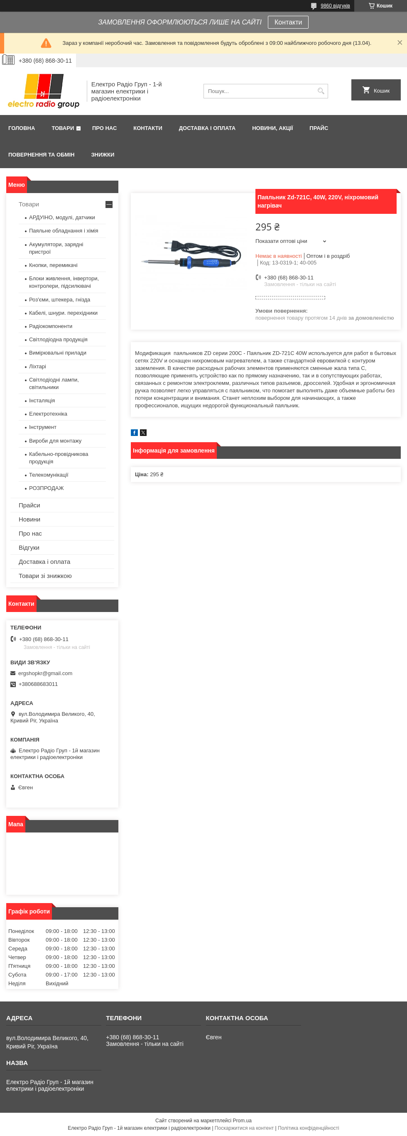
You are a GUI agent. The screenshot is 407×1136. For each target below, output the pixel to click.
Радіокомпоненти (50, 326)
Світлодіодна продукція (58, 339)
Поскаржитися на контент (244, 1128)
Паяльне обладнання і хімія (63, 231)
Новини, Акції (272, 128)
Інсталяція (42, 400)
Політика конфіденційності (308, 1128)
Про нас (104, 128)
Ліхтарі (37, 366)
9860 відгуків (335, 6)
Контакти (288, 22)
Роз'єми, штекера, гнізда (59, 299)
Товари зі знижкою (45, 575)
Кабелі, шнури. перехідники (63, 313)
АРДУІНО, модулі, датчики (62, 217)
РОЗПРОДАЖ (46, 488)
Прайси (29, 505)
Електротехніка (48, 414)
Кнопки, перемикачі (53, 265)
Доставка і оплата (207, 128)
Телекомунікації (49, 475)
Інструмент (42, 427)
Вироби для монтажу (55, 441)
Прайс (318, 128)
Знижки (102, 155)
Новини (29, 519)
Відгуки (29, 547)
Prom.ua (242, 1121)
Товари (62, 128)
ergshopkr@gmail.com (45, 673)
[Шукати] (321, 91)
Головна (21, 128)
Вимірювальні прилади (57, 353)
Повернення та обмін (41, 155)
